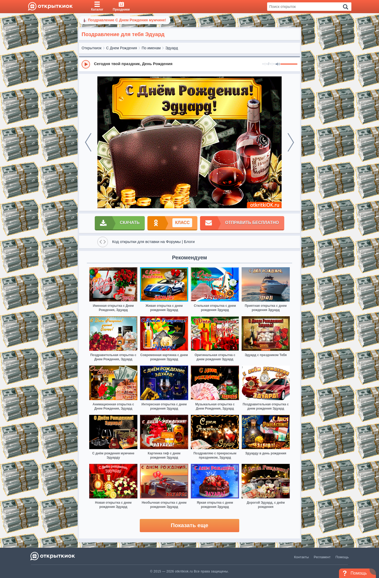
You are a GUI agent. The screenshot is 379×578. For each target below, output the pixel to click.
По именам (151, 48)
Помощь (342, 557)
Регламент (322, 557)
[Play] (86, 64)
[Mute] (277, 64)
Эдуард (171, 48)
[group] (189, 64)
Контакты (301, 557)
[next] (291, 142)
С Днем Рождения (121, 48)
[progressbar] (288, 64)
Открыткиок (92, 48)
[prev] (88, 142)
